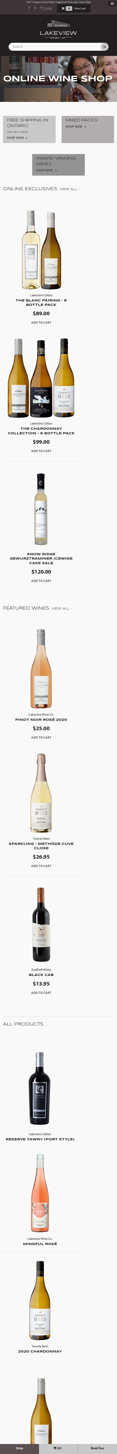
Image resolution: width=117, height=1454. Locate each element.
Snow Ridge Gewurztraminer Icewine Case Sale (31, 430)
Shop (19, 1448)
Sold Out (28, 1399)
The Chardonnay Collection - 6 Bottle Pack (86, 277)
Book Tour (97, 1448)
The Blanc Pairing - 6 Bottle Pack (30, 299)
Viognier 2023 (86, 1248)
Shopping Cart (63, 8)
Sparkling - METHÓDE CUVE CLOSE (86, 593)
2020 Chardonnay (28, 1000)
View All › (70, 189)
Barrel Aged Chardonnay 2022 (30, 1119)
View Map (84, 2)
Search (104, 47)
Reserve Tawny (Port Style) (28, 890)
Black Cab (30, 724)
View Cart (80, 8)
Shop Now (15, 138)
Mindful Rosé (88, 888)
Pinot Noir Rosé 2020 (30, 590)
